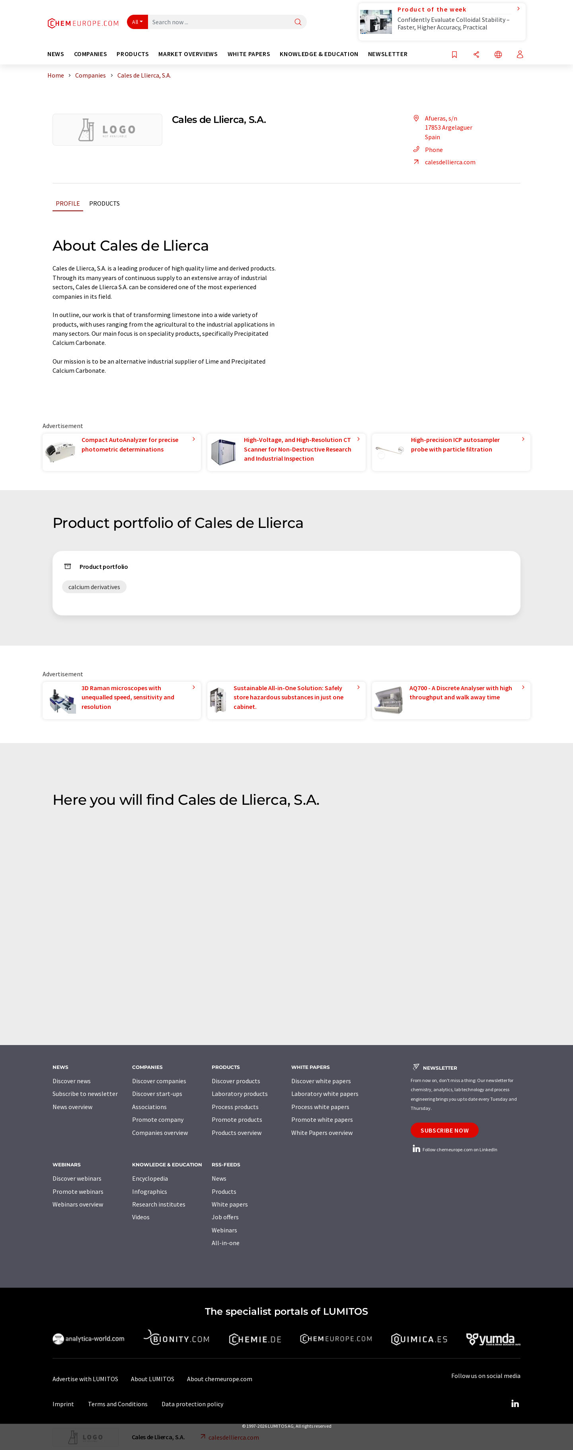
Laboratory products (240, 1094)
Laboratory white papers (325, 1094)
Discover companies (159, 1081)
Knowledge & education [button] (319, 54)
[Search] (298, 22)
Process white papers (320, 1107)
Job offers (225, 1217)
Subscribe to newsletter (85, 1094)
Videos (141, 1217)
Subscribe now (445, 1130)
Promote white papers (322, 1119)
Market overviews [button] (188, 54)
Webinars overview (78, 1204)
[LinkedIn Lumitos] (514, 1404)
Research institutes (158, 1204)
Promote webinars (78, 1191)
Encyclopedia (150, 1178)
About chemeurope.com (219, 1379)
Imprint (63, 1404)
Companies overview (160, 1133)
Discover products (236, 1081)
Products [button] (133, 54)
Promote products (237, 1119)
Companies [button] (90, 54)
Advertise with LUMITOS (85, 1379)
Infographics (149, 1191)
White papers (230, 1204)
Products (104, 203)
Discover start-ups (157, 1094)
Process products (235, 1107)
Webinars (224, 1230)
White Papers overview (322, 1133)
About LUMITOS (152, 1379)
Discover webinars (77, 1178)
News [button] (55, 54)
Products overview (236, 1133)
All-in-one (226, 1243)
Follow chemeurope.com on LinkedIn (454, 1149)
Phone (427, 150)
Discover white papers (321, 1081)
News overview (72, 1107)
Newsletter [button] (387, 54)
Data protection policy (192, 1404)
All (135, 21)
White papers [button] (249, 54)
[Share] (476, 55)
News (219, 1178)
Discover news (72, 1081)
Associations (149, 1107)
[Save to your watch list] (454, 55)
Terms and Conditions (118, 1404)
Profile (68, 203)
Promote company (157, 1119)
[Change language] (498, 55)
